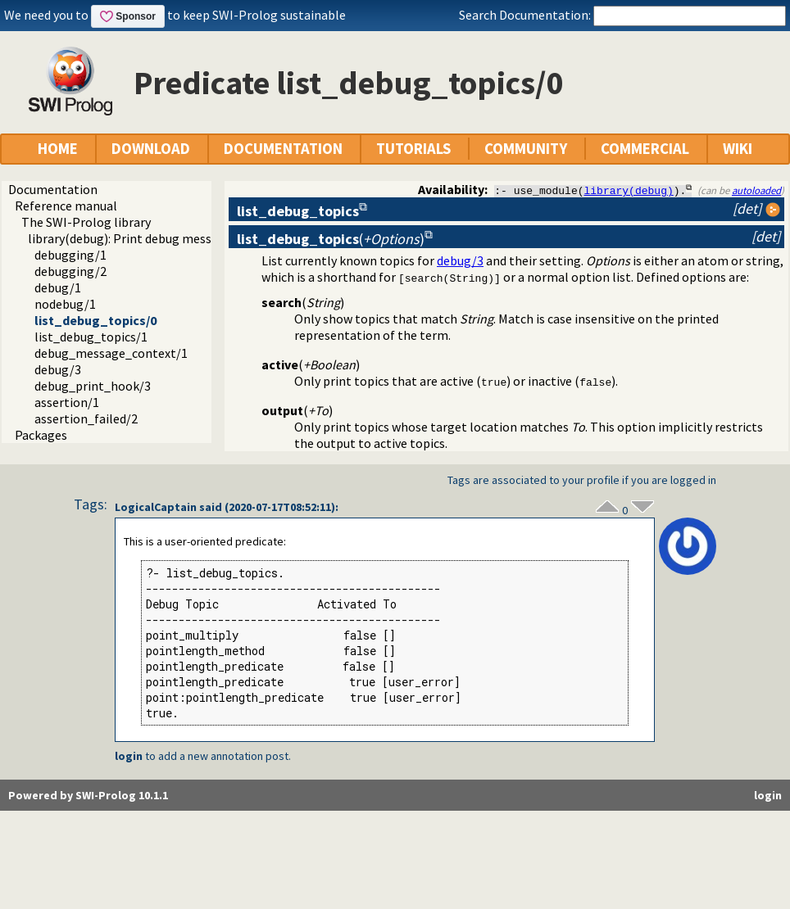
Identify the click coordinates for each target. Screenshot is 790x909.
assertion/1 (66, 402)
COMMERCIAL (645, 148)
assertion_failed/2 (86, 418)
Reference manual (66, 205)
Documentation (53, 189)
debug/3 (57, 369)
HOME (58, 148)
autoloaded (756, 190)
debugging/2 (70, 271)
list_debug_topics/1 (91, 336)
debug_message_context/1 (111, 353)
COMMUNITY (525, 148)
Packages (41, 435)
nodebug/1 (65, 304)
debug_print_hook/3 (92, 386)
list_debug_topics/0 (95, 320)
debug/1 (57, 287)
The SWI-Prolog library (86, 222)
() (331, 238)
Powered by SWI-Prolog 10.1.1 (88, 795)
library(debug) (629, 190)
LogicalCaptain (156, 507)
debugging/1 (70, 254)
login (129, 755)
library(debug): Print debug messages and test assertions (188, 238)
